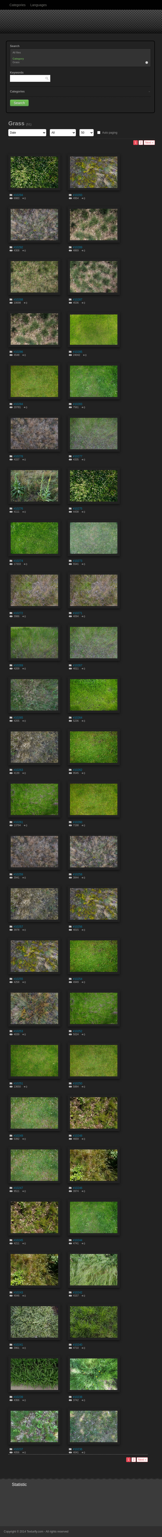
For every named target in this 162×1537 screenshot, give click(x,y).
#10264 (77, 717)
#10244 (77, 1240)
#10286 (18, 352)
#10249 (18, 1135)
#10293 (77, 195)
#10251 (18, 1083)
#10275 (77, 508)
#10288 (18, 299)
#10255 (18, 979)
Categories (17, 5)
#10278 (18, 456)
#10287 (77, 299)
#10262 (77, 770)
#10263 (18, 770)
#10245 (18, 1240)
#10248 (77, 1135)
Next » (149, 142)
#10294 (18, 195)
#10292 (18, 247)
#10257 (18, 926)
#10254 (77, 979)
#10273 (77, 561)
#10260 (77, 822)
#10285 (77, 352)
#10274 (18, 561)
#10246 (77, 1188)
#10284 (18, 404)
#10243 (18, 1292)
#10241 (18, 1344)
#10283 (77, 404)
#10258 (77, 874)
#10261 (18, 822)
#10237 (18, 1449)
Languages (38, 5)
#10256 (77, 926)
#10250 (77, 1083)
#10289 (77, 247)
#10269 (18, 665)
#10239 (18, 1397)
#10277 (77, 456)
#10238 (77, 1397)
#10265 (18, 717)
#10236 (77, 1449)
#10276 (18, 508)
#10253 (18, 1031)
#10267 (77, 665)
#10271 (77, 613)
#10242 (77, 1292)
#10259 (18, 874)
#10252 (77, 1031)
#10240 (77, 1344)
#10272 (18, 613)
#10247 (18, 1188)
